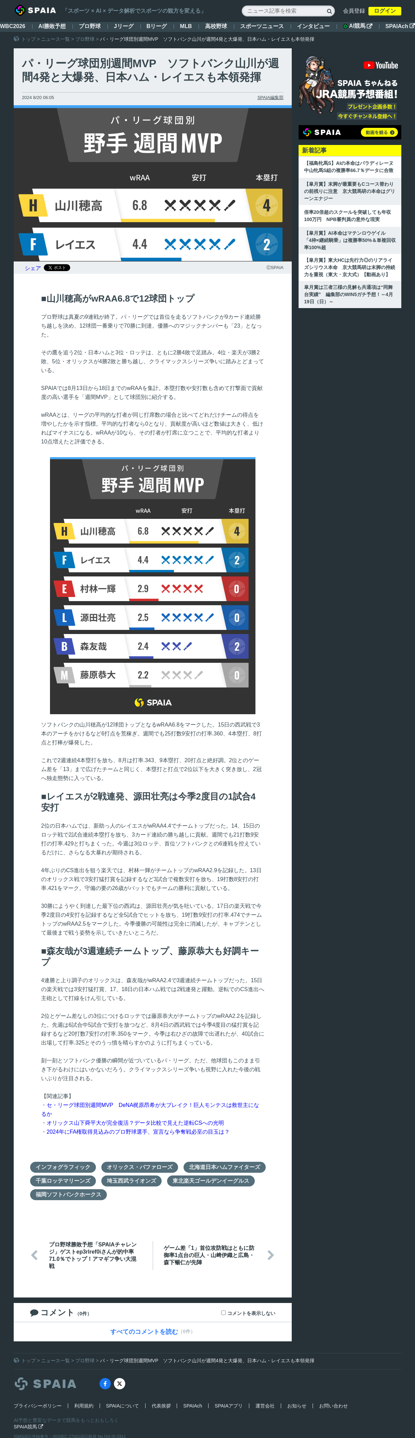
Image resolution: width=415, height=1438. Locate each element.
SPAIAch (400, 26)
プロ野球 (90, 26)
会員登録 (354, 11)
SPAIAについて (122, 1406)
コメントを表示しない (251, 1313)
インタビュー (313, 26)
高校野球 (216, 26)
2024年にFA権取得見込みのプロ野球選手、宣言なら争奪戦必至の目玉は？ (138, 1132)
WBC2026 (12, 26)
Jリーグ (124, 26)
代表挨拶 (161, 1406)
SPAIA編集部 (270, 97)
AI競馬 (357, 26)
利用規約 (83, 1406)
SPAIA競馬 (28, 1426)
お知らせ (296, 1406)
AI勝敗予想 (52, 26)
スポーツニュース (262, 26)
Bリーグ (157, 26)
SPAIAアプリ (229, 1406)
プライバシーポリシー (38, 1406)
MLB (186, 26)
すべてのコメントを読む (144, 1331)
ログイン (385, 11)
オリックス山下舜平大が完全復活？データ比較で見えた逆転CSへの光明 (135, 1123)
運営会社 (265, 1406)
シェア (33, 268)
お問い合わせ (333, 1406)
